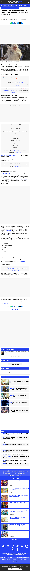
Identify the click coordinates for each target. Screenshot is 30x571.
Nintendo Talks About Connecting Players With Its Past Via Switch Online (15, 451)
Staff (10, 471)
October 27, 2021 (18, 152)
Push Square (6, 557)
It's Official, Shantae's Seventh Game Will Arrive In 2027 (16, 454)
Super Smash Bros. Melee (13, 99)
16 (7, 405)
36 (7, 391)
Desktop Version (19, 475)
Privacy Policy (7, 473)
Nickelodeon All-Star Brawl (22, 179)
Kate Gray (15, 19)
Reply (18, 356)
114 (7, 398)
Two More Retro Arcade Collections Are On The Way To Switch (15, 447)
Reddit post (9, 230)
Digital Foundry (26, 557)
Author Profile (13, 356)
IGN (10, 559)
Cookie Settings (11, 475)
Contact (26, 471)
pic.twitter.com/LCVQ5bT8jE (8, 90)
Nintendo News (5, 559)
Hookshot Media (7, 553)
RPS (16, 561)
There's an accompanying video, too (8, 155)
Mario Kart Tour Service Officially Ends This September (15, 444)
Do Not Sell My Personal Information (17, 554)
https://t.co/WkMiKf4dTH (13, 268)
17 (7, 412)
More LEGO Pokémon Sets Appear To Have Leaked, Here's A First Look (15, 464)
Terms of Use (13, 473)
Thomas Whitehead (8, 19)
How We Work (15, 471)
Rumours (2, 8)
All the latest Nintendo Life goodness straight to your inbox (15, 566)
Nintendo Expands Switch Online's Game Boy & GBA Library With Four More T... (15, 438)
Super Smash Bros (15, 8)
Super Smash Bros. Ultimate (6, 173)
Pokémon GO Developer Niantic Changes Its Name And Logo (15, 441)
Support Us (21, 471)
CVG (13, 561)
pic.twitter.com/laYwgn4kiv (16, 150)
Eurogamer (14, 559)
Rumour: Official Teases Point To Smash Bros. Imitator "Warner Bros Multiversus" (14, 12)
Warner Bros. (8, 8)
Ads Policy (20, 473)
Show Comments (15, 364)
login (16, 372)
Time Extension (19, 557)
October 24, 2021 (15, 270)
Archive (24, 473)
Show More (15, 539)
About (7, 471)
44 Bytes (26, 553)
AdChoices (8, 554)
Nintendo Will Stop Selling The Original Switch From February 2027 (15, 461)
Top (3, 471)
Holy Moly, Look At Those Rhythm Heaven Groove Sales (16, 457)
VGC (18, 559)
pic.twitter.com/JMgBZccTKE (18, 164)
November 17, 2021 (15, 85)
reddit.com (6, 303)
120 (17, 309)
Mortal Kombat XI (22, 261)
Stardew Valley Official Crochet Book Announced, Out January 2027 (15, 434)
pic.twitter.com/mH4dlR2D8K (8, 84)
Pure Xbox (12, 557)
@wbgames (21, 82)
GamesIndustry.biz (24, 559)
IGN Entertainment (17, 553)
